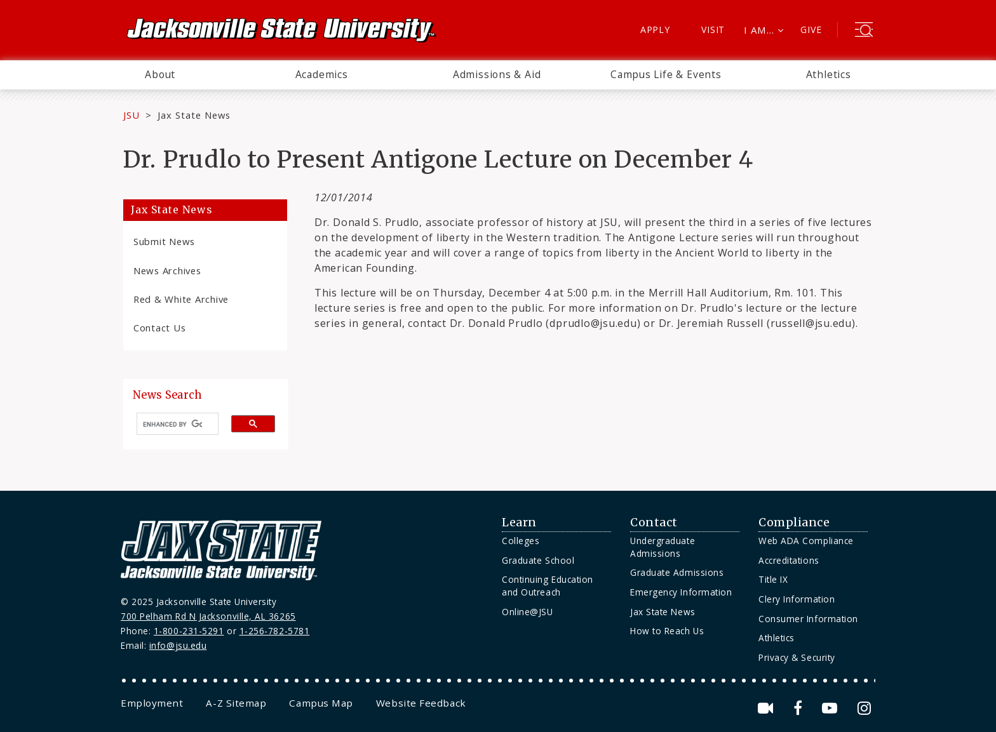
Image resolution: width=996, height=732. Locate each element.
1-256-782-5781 (274, 631)
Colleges (520, 541)
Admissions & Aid (497, 74)
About (160, 74)
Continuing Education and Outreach (547, 585)
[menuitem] (160, 75)
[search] (172, 424)
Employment (152, 702)
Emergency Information (681, 592)
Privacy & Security (796, 657)
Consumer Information (808, 619)
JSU (131, 115)
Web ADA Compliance (806, 541)
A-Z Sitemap (236, 702)
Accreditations (788, 560)
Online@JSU (527, 612)
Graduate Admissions (676, 572)
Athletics (828, 74)
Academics (321, 74)
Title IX (773, 579)
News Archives (167, 270)
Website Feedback (421, 702)
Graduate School (538, 560)
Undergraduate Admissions (662, 547)
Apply (655, 29)
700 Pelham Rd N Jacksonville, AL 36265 (208, 616)
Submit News (164, 241)
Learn (519, 522)
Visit (713, 29)
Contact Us (159, 327)
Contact (654, 522)
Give (810, 29)
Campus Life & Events (666, 74)
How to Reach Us (667, 631)
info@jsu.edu (178, 645)
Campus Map (321, 702)
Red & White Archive (181, 299)
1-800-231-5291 (189, 631)
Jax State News (194, 115)
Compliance (794, 522)
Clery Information (796, 599)
